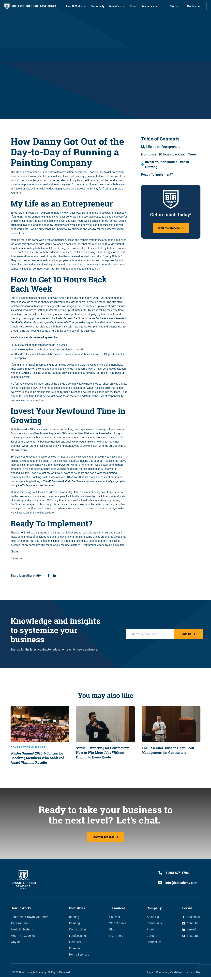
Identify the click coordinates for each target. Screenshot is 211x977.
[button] (76, 6)
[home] (30, 6)
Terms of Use (192, 972)
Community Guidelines (169, 972)
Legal (150, 972)
